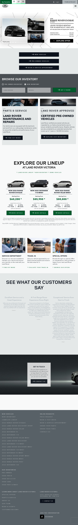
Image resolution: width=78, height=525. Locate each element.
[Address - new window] (58, 495)
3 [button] (8, 42)
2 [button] (5, 42)
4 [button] (10, 42)
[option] (39, 30)
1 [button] (3, 42)
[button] (6, 2)
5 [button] (13, 42)
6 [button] (15, 42)
